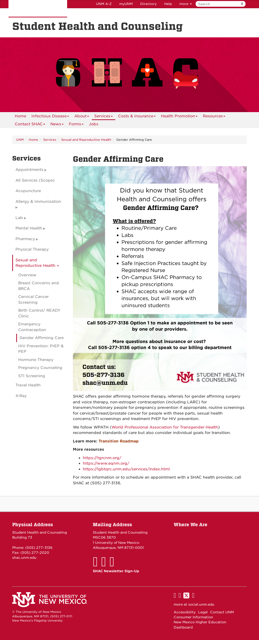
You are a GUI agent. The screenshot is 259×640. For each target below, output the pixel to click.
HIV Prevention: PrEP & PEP (41, 349)
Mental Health (28, 228)
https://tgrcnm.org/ (102, 458)
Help (168, 4)
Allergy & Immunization (38, 201)
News (57, 125)
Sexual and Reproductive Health (86, 140)
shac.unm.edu (24, 558)
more (185, 4)
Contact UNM (222, 612)
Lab (19, 217)
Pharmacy (25, 239)
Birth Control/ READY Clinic (39, 313)
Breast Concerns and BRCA (38, 286)
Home (20, 116)
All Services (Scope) (35, 180)
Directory (148, 4)
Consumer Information (193, 617)
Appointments (29, 169)
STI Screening (31, 376)
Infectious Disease (50, 117)
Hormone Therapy (35, 359)
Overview (27, 275)
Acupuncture (28, 191)
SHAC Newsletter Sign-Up (116, 571)
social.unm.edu (201, 604)
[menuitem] (20, 116)
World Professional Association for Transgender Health (165, 427)
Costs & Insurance (137, 117)
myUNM (126, 4)
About (81, 117)
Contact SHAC (30, 125)
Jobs (93, 124)
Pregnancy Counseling (40, 367)
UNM (20, 140)
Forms (76, 125)
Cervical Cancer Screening (33, 299)
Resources (214, 117)
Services (103, 117)
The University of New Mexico (37, 8)
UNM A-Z (104, 4)
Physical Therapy (32, 249)
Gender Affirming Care (41, 338)
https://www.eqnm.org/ (106, 463)
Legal (203, 612)
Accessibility (185, 612)
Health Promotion (179, 117)
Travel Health (28, 385)
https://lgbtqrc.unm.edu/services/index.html (126, 469)
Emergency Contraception (32, 327)
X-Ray (21, 396)
